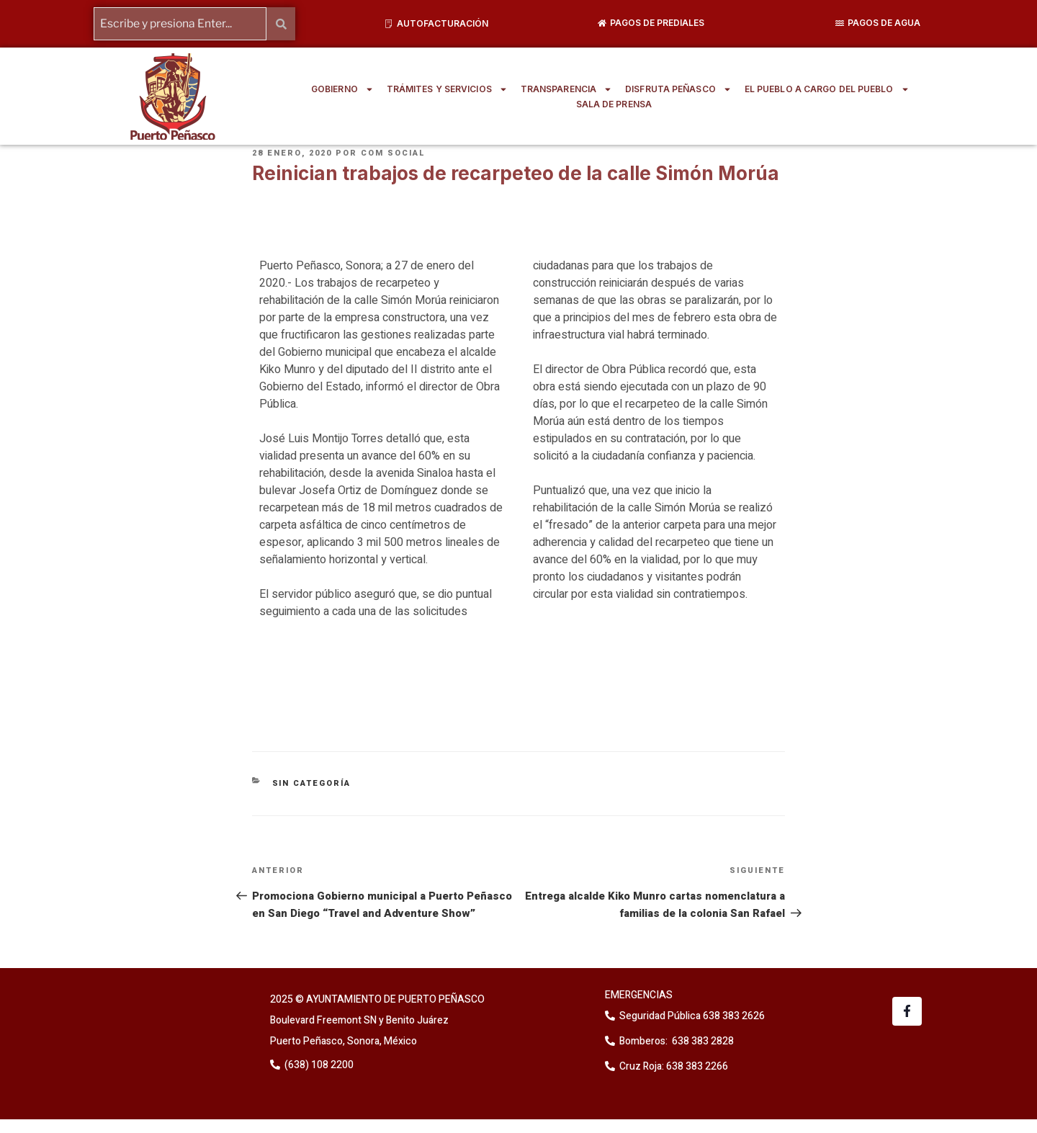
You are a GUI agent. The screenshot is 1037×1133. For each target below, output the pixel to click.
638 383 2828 (702, 1041)
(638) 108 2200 (318, 1064)
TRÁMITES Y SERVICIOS (447, 89)
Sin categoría (311, 782)
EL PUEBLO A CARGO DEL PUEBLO (827, 89)
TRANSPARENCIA (566, 89)
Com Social (393, 153)
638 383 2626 (733, 1016)
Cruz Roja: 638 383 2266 (673, 1066)
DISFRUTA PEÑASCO (678, 89)
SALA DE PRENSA (614, 104)
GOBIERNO (342, 89)
